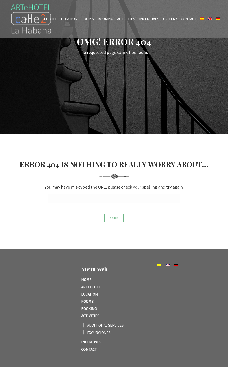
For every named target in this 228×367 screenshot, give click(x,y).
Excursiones (99, 332)
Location (69, 18)
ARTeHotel (47, 18)
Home (28, 18)
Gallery (170, 18)
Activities (126, 18)
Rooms (87, 18)
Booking (105, 18)
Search (114, 218)
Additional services (105, 325)
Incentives (149, 18)
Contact (188, 18)
